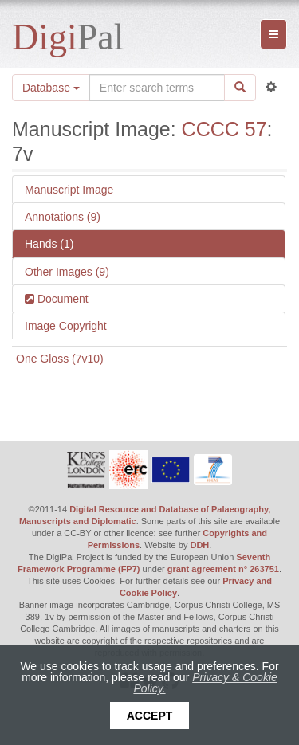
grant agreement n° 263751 (223, 569)
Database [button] (51, 87)
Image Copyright (66, 326)
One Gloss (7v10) (60, 358)
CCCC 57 (224, 129)
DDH (199, 545)
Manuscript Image (69, 189)
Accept (150, 715)
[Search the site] (157, 87)
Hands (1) (49, 243)
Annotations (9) (62, 216)
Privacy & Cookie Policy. (205, 683)
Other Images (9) (67, 271)
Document (61, 298)
